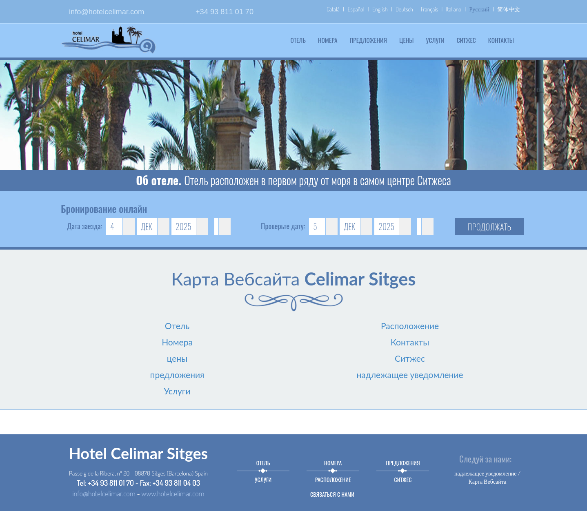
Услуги (435, 39)
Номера (328, 39)
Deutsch (404, 9)
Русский (479, 9)
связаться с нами (332, 494)
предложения (368, 39)
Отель (298, 39)
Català (333, 9)
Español (355, 9)
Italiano (453, 9)
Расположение (410, 326)
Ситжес (466, 39)
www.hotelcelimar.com (172, 493)
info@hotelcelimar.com (106, 12)
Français (429, 9)
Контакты (501, 39)
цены (406, 39)
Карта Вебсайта (488, 481)
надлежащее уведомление (409, 374)
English (380, 9)
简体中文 (508, 9)
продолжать (489, 226)
